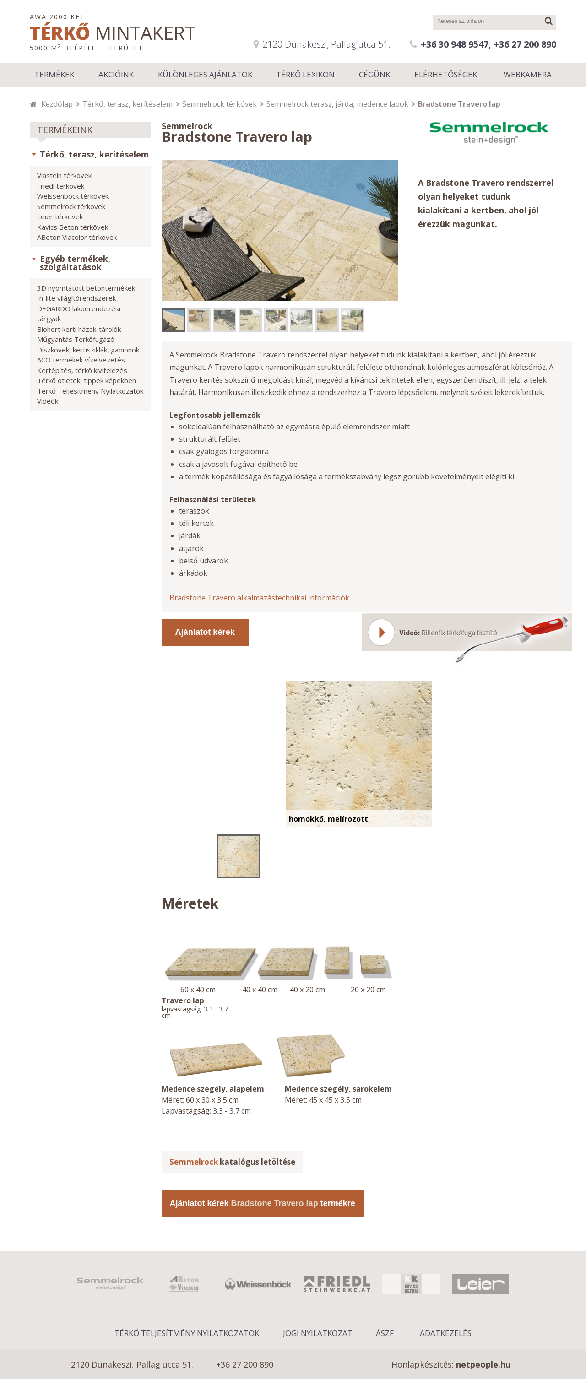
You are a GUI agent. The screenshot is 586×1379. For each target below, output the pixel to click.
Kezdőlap (57, 104)
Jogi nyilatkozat (318, 1333)
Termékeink (64, 130)
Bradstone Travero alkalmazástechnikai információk (259, 598)
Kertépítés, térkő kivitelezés (82, 370)
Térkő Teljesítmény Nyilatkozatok (90, 390)
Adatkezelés (446, 1333)
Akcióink (116, 74)
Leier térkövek (60, 216)
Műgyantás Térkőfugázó (75, 339)
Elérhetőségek (445, 74)
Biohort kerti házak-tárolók (79, 329)
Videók (47, 401)
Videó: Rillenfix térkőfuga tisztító (467, 640)
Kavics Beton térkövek (72, 227)
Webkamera (528, 74)
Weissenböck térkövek (73, 195)
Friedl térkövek (60, 185)
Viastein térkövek (64, 175)
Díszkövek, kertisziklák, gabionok (88, 349)
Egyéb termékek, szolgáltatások (75, 262)
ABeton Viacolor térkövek (77, 237)
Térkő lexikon (305, 74)
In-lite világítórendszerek (76, 298)
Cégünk (374, 74)
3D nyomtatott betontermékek (86, 287)
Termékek (54, 74)
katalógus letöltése (232, 1162)
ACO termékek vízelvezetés (81, 359)
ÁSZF (385, 1333)
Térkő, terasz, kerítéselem (127, 104)
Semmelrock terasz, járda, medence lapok (337, 104)
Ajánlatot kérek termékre (262, 1203)
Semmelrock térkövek (219, 104)
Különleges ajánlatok (205, 74)
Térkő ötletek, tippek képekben (86, 380)
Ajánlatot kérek (205, 632)
